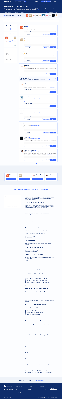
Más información (15, 12)
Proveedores (30, 386)
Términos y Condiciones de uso (54, 397)
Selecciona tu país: (53, 385)
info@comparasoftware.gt (44, 394)
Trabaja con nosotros (19, 392)
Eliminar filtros (11, 18)
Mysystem (26, 110)
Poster (25, 39)
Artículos (22, 12)
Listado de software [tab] (8, 12)
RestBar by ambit (28, 52)
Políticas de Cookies (46, 397)
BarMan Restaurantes (29, 150)
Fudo (25, 26)
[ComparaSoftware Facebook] (7, 392)
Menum (26, 96)
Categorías (37, 1)
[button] (40, 31)
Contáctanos (42, 386)
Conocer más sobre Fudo (40, 29)
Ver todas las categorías (39, 380)
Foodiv (25, 83)
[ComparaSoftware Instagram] (9, 392)
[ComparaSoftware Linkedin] (4, 392)
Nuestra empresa (19, 386)
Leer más (37, 9)
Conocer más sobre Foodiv (51, 87)
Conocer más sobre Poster (44, 42)
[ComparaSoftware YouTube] (5, 392)
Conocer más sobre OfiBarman (42, 69)
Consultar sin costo (46, 34)
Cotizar (53, 34)
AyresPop (26, 137)
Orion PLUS (27, 124)
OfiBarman (26, 65)
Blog (17, 389)
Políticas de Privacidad (41, 397)
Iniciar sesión (55, 1)
